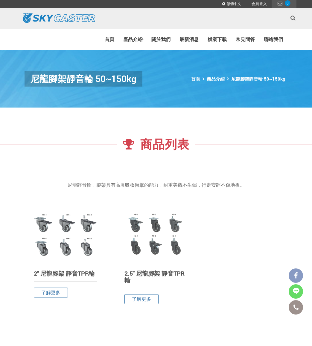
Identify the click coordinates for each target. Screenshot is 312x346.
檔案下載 (217, 39)
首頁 (109, 39)
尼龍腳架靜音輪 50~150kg (258, 79)
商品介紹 (216, 79)
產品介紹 (133, 39)
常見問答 (245, 39)
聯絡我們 (273, 39)
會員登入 (259, 3)
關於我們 (161, 39)
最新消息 (189, 39)
